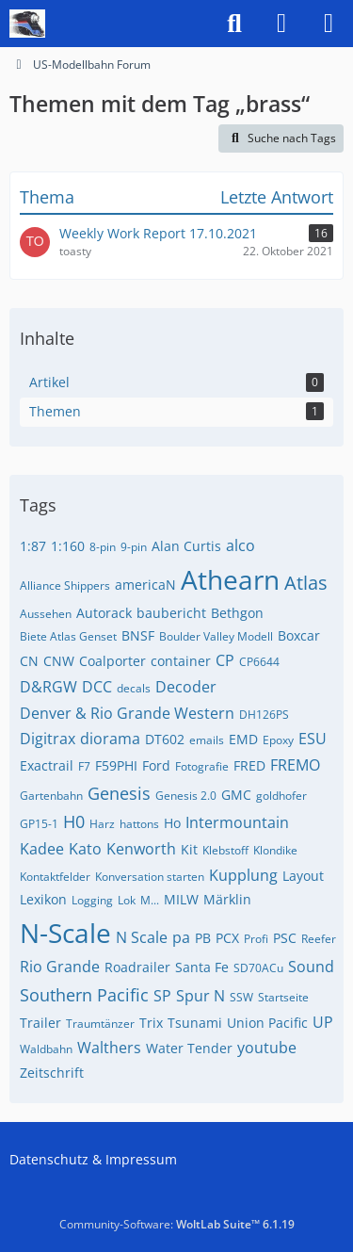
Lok (127, 900)
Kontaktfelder (55, 877)
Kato (85, 848)
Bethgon (237, 613)
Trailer (40, 1023)
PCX (227, 938)
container (181, 661)
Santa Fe (202, 967)
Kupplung (243, 875)
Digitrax (47, 738)
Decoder (186, 686)
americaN (145, 584)
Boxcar (299, 635)
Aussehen (46, 614)
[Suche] (234, 23)
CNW (58, 661)
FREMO (295, 765)
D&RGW (48, 686)
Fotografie (202, 766)
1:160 (68, 546)
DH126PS (264, 715)
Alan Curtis (186, 546)
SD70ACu (258, 968)
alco (240, 545)
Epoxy (278, 740)
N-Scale (65, 933)
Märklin (227, 899)
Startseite (283, 997)
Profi (256, 939)
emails (206, 740)
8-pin (102, 547)
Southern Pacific (84, 995)
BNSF (137, 635)
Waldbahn (46, 1049)
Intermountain (237, 822)
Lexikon (43, 899)
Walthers (109, 1047)
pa (181, 937)
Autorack (104, 613)
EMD (243, 739)
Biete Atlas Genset (68, 636)
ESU (312, 738)
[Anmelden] (281, 23)
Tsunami (195, 1023)
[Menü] (328, 23)
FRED (249, 765)
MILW (181, 899)
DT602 (165, 739)
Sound (311, 966)
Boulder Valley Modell (216, 636)
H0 (74, 821)
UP (323, 1022)
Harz (102, 824)
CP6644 (259, 662)
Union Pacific (267, 1023)
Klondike (275, 850)
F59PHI (116, 765)
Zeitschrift (52, 1072)
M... (149, 900)
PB (203, 938)
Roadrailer (137, 967)
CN (29, 661)
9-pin (133, 547)
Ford (156, 765)
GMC (236, 795)
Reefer (318, 939)
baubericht (171, 613)
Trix (151, 1023)
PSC (285, 938)
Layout (303, 876)
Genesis (119, 793)
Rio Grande (60, 966)
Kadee (42, 848)
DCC (97, 686)
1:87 (33, 546)
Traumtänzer (100, 1024)
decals (134, 688)
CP (225, 660)
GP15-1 (39, 824)
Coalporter (112, 661)
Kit (189, 849)
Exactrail (46, 765)
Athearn (230, 579)
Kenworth (141, 848)
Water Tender (189, 1048)
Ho (172, 823)
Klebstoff (225, 850)
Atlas (306, 582)
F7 (84, 766)
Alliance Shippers (65, 585)
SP (162, 995)
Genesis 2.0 (186, 796)
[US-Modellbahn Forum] (27, 23)
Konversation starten (149, 877)
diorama (110, 738)
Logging (92, 900)
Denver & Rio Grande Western (127, 713)
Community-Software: (177, 1224)
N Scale (142, 937)
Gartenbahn (51, 796)
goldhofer (281, 796)
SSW (241, 997)
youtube (267, 1047)
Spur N (200, 995)
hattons (139, 824)
